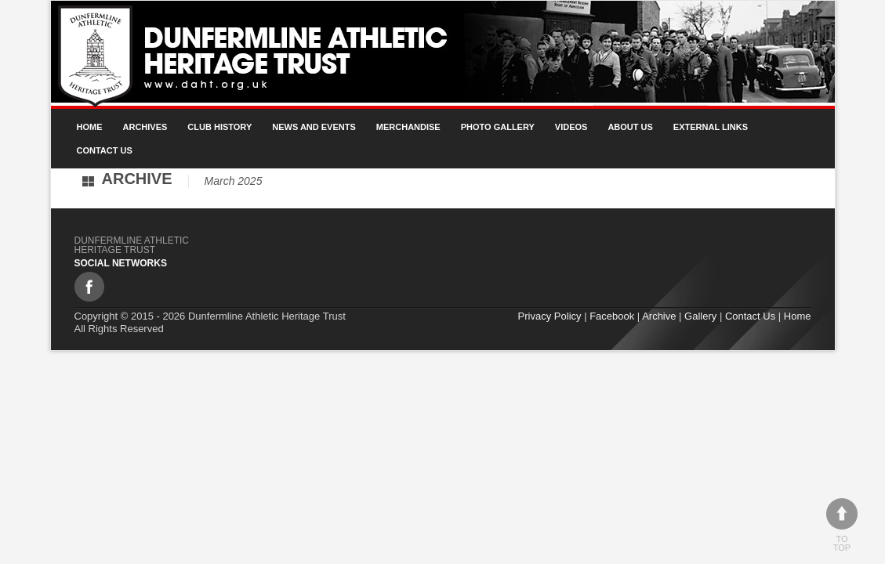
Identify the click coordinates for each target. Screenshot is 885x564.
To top (842, 525)
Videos (571, 127)
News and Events (314, 127)
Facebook (611, 316)
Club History (219, 127)
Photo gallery (498, 127)
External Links (710, 127)
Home (90, 127)
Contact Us (104, 150)
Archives (145, 127)
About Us (630, 127)
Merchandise (408, 127)
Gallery (700, 316)
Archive (659, 316)
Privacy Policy (550, 316)
